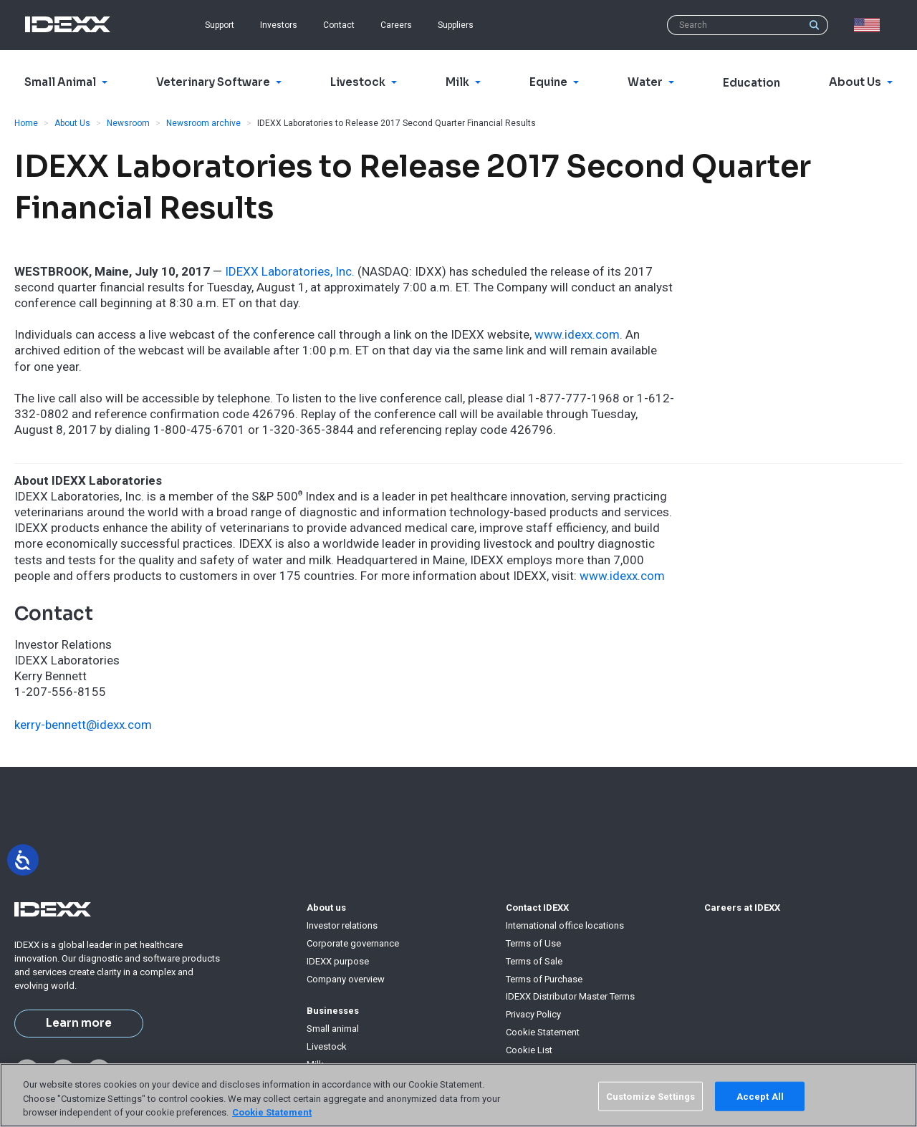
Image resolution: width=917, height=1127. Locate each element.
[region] (458, 1095)
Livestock (327, 1046)
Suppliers (456, 25)
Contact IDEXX (537, 907)
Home (26, 123)
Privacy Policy (533, 1014)
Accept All (760, 1095)
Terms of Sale (534, 961)
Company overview (346, 979)
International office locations (565, 925)
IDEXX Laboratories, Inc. (290, 271)
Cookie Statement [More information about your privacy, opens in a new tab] (272, 1112)
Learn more (79, 1023)
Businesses (333, 1010)
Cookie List (529, 1050)
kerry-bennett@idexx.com (83, 724)
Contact (339, 25)
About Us (72, 123)
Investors (278, 25)
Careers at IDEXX (742, 907)
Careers (396, 25)
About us (326, 907)
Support (219, 25)
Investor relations (342, 925)
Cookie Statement (543, 1032)
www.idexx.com (577, 334)
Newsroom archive (203, 123)
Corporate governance (353, 943)
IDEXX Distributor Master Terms (570, 996)
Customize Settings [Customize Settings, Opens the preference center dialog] (650, 1095)
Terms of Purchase (544, 979)
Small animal (333, 1028)
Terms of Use (533, 943)
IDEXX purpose (338, 961)
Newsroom (128, 123)
